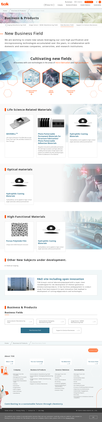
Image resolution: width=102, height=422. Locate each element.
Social (75, 381)
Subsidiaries (16, 392)
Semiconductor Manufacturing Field (40, 373)
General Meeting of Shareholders (60, 385)
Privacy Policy (20, 409)
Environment (77, 379)
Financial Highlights (60, 382)
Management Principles (20, 376)
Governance (77, 382)
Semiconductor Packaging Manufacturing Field (41, 376)
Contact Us (31, 409)
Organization (16, 386)
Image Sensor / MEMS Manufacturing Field (43, 24)
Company (56, 5)
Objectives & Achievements (81, 388)
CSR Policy (76, 375)
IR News (57, 377)
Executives (16, 385)
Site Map (41, 409)
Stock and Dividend (60, 379)
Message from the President (18, 374)
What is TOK (15, 363)
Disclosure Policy (59, 387)
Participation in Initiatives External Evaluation (83, 396)
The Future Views (86, 363)
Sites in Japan (17, 388)
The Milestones (62, 363)
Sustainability (96, 5)
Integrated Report (79, 392)
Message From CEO (60, 373)
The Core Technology (39, 363)
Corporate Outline (18, 378)
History (15, 383)
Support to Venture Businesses (86, 24)
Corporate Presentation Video (20, 381)
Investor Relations (83, 5)
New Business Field (67, 24)
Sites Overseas (17, 390)
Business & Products (69, 5)
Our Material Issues (79, 384)
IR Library (58, 381)
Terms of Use (9, 409)
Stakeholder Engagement (81, 390)
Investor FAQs (59, 389)
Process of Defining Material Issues (83, 386)
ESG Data (76, 394)
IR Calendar (58, 375)
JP (96, 1)
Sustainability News (79, 377)
